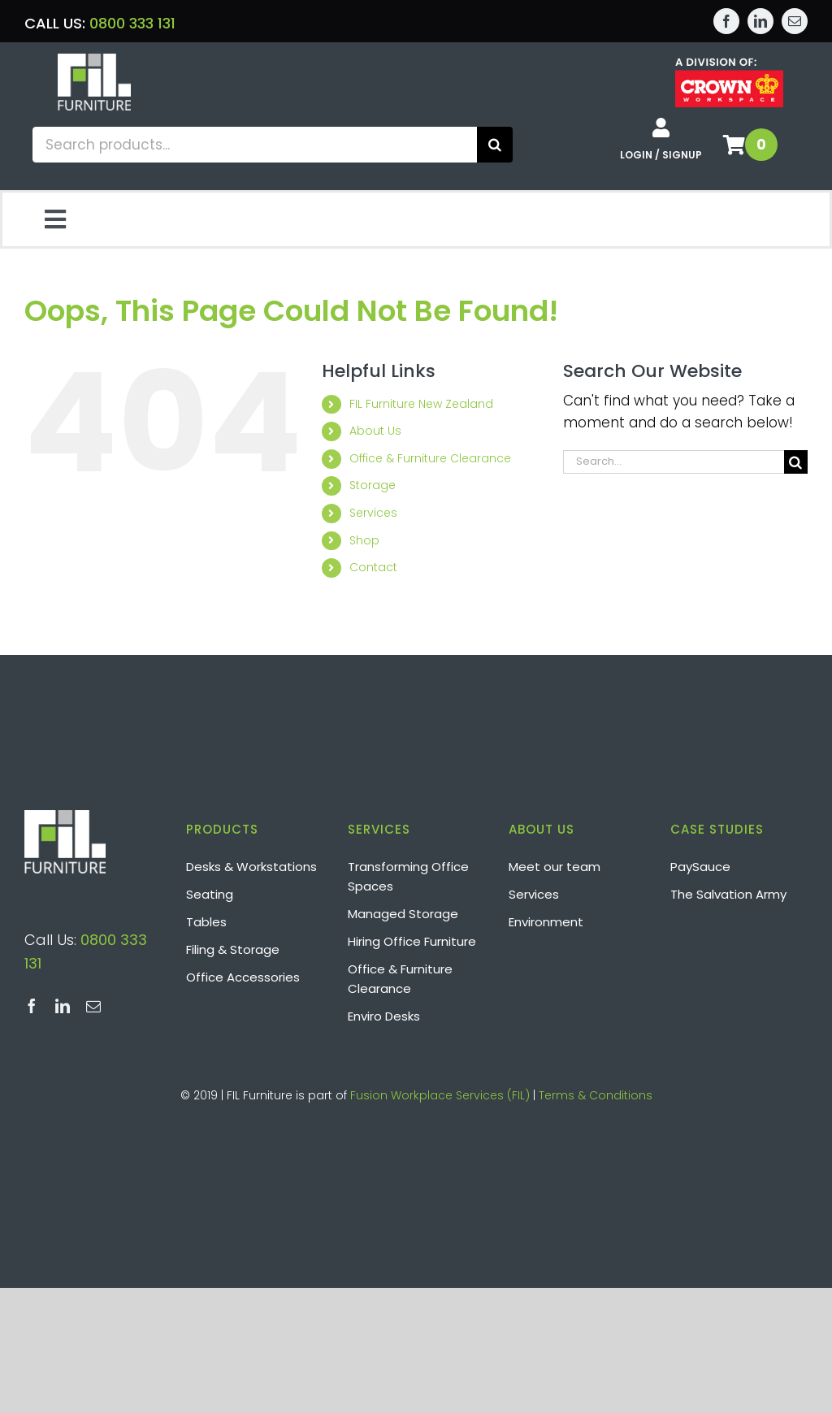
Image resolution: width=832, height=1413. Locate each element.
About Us (375, 431)
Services (373, 513)
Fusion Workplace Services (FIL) (440, 1095)
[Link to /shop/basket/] (734, 144)
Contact (373, 567)
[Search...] (673, 462)
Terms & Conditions (595, 1095)
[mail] (795, 21)
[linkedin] (761, 21)
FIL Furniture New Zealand (421, 404)
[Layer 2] (94, 60)
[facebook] (726, 21)
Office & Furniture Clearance (430, 458)
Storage (372, 485)
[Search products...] (254, 145)
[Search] (495, 145)
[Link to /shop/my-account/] (661, 127)
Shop (364, 540)
